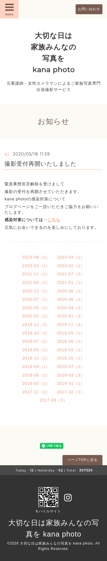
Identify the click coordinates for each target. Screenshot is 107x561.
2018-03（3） (71, 375)
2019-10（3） (36, 333)
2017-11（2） (36, 392)
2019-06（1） (71, 341)
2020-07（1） (36, 299)
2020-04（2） (71, 308)
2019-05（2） (36, 350)
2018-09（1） (36, 366)
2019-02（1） (71, 350)
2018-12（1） (36, 358)
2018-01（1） (71, 383)
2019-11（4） (71, 324)
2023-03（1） (36, 265)
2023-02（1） (71, 265)
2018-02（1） (36, 383)
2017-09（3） (53, 400)
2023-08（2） (36, 257)
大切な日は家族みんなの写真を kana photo (56, 543)
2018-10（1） (71, 358)
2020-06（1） (71, 299)
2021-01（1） (71, 282)
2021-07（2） (71, 274)
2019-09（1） (71, 333)
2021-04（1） (36, 282)
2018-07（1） (71, 366)
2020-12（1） (36, 291)
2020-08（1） (71, 291)
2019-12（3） (36, 324)
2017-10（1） (71, 392)
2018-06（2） (36, 375)
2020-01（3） (71, 316)
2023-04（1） (71, 257)
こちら (53, 219)
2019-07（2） (36, 341)
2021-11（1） (36, 274)
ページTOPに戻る (82, 460)
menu (9, 9)
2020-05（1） (36, 308)
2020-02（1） (36, 316)
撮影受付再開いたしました (40, 164)
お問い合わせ (89, 9)
